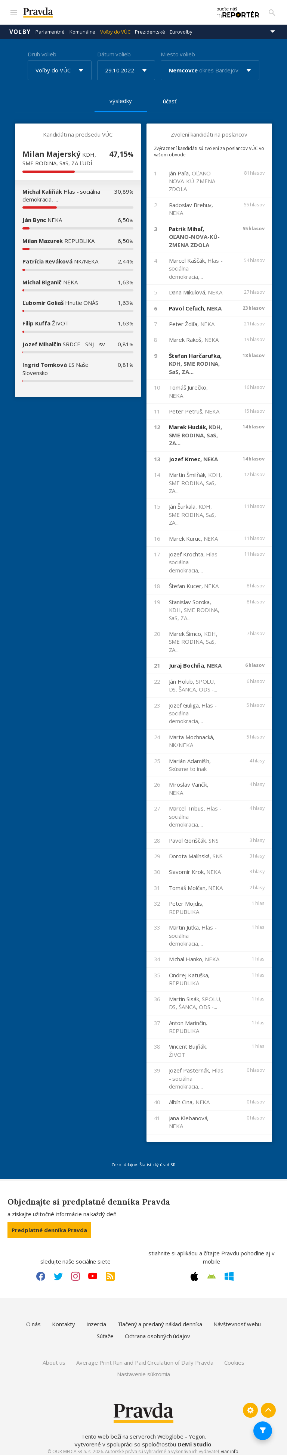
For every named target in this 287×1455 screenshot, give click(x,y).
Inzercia (96, 1320)
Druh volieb (42, 50)
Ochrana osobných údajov (157, 1332)
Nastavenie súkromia (143, 1370)
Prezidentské (150, 28)
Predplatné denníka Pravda (49, 1226)
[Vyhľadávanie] (272, 10)
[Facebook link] (40, 1272)
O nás (33, 1320)
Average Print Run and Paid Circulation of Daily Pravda (144, 1358)
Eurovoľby (181, 28)
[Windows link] (229, 1272)
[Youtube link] (92, 1272)
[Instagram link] (75, 1272)
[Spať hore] (268, 1406)
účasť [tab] (169, 97)
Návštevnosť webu (237, 1320)
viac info (229, 1448)
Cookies (234, 1358)
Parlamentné (50, 28)
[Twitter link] (58, 1272)
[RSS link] (110, 1272)
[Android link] (211, 1272)
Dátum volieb (114, 50)
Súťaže (105, 1332)
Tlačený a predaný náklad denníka (159, 1320)
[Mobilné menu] (13, 10)
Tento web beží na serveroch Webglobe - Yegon (143, 1432)
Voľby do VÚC (115, 28)
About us (54, 1358)
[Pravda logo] (109, 11)
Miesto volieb (178, 50)
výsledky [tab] (120, 97)
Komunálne (82, 28)
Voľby (20, 28)
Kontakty (63, 1320)
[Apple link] (194, 1272)
